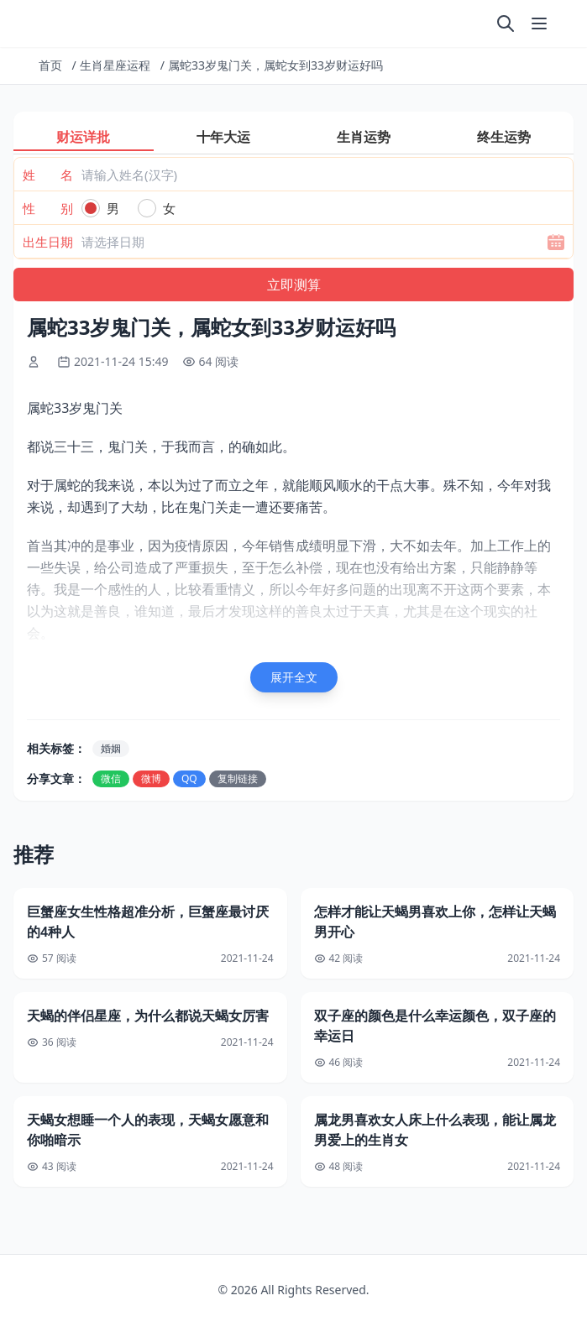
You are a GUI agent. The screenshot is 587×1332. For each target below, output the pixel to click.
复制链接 (238, 778)
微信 (111, 778)
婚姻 (111, 748)
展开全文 (293, 677)
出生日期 (48, 241)
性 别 (48, 208)
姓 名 (48, 174)
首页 (50, 65)
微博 (151, 778)
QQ (189, 778)
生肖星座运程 (115, 65)
